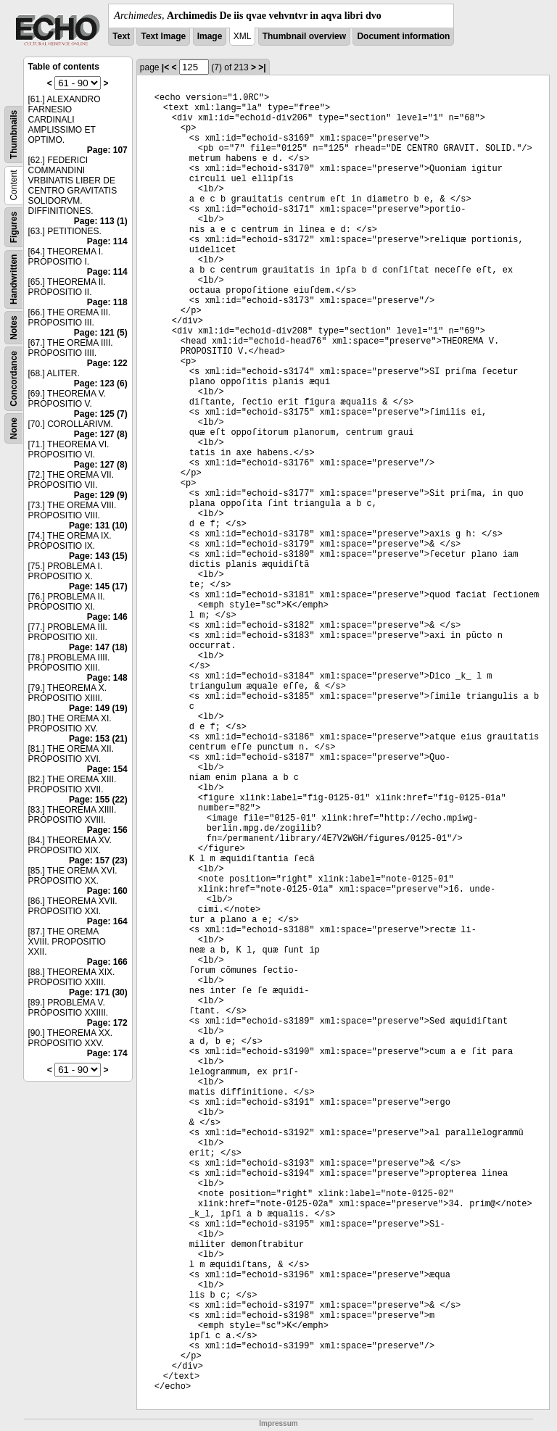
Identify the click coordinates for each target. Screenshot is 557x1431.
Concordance (14, 379)
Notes (14, 327)
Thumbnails (14, 134)
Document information (403, 36)
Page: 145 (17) (98, 586)
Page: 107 (107, 150)
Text (121, 36)
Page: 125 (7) (101, 414)
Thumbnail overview (304, 36)
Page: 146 (107, 617)
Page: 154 (107, 769)
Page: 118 (107, 302)
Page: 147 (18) (98, 647)
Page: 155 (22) (98, 800)
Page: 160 (107, 891)
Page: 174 (107, 1053)
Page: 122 (107, 363)
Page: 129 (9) (101, 495)
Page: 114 (107, 241)
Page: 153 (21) (98, 739)
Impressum (278, 1423)
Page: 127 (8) (101, 434)
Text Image (163, 36)
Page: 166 (107, 962)
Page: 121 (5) (101, 333)
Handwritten (14, 279)
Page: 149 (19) (98, 708)
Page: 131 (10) (98, 525)
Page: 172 (107, 1023)
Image (210, 36)
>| (261, 67)
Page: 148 (107, 678)
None (14, 428)
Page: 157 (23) (98, 860)
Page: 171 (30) (98, 992)
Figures (14, 227)
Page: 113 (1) (101, 221)
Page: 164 (107, 921)
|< (165, 67)
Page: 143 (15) (98, 556)
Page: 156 (107, 830)
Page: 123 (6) (101, 383)
